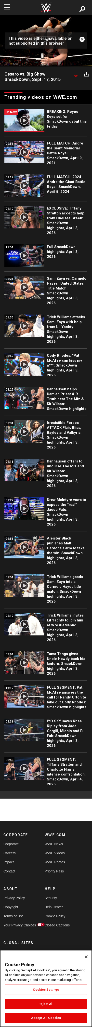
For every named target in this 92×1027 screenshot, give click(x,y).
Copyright (10, 907)
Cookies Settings (46, 989)
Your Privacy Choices (13, 925)
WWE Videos (55, 853)
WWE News (54, 844)
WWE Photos (55, 862)
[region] (46, 988)
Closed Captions (55, 925)
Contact (9, 871)
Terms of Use (13, 916)
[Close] (86, 956)
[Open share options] (86, 74)
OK (45, 40)
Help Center (54, 907)
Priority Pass (54, 871)
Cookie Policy (55, 916)
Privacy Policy (13, 898)
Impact (8, 862)
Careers (9, 853)
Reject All (46, 1004)
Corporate (11, 844)
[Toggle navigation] (7, 7)
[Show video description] (75, 74)
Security (51, 898)
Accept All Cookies (46, 1018)
